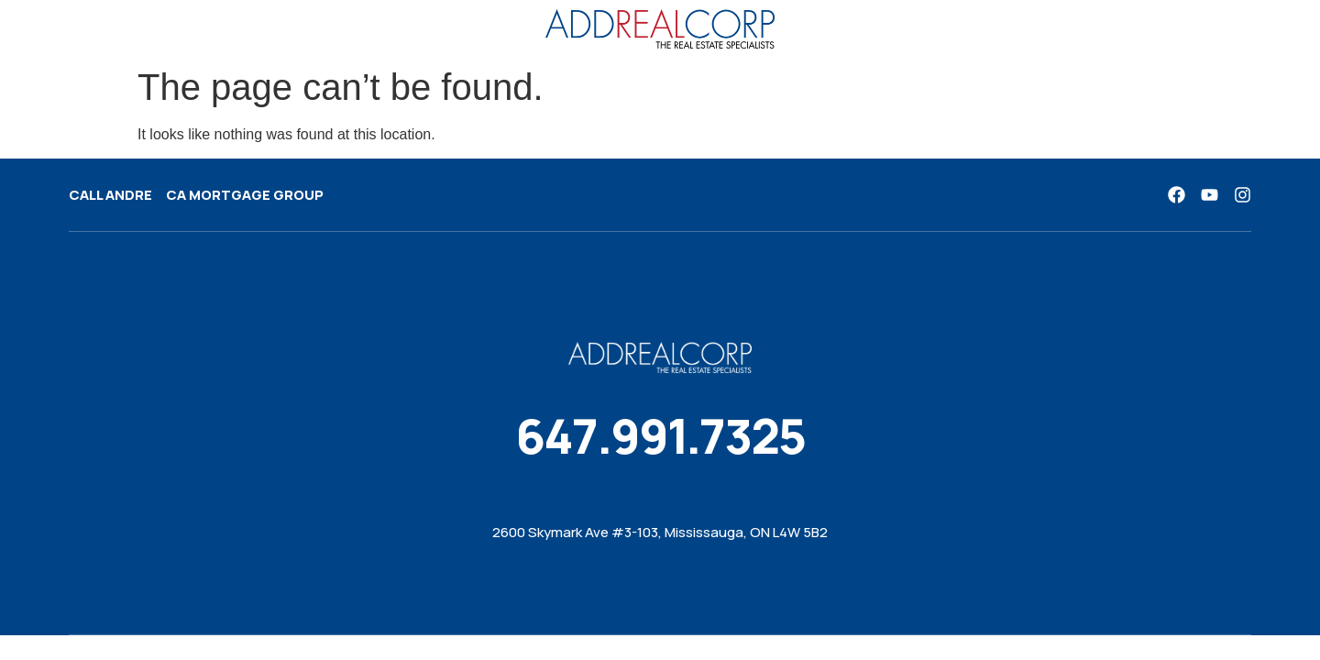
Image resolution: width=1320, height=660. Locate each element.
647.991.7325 (660, 435)
